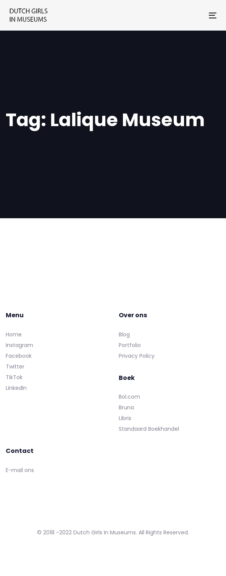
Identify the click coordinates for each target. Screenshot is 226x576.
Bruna (126, 407)
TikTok (14, 377)
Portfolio (130, 345)
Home (14, 334)
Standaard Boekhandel (149, 429)
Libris (125, 418)
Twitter (15, 366)
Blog (124, 334)
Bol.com (129, 397)
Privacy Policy (137, 356)
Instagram (19, 345)
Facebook (19, 356)
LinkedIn (16, 388)
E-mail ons (20, 470)
